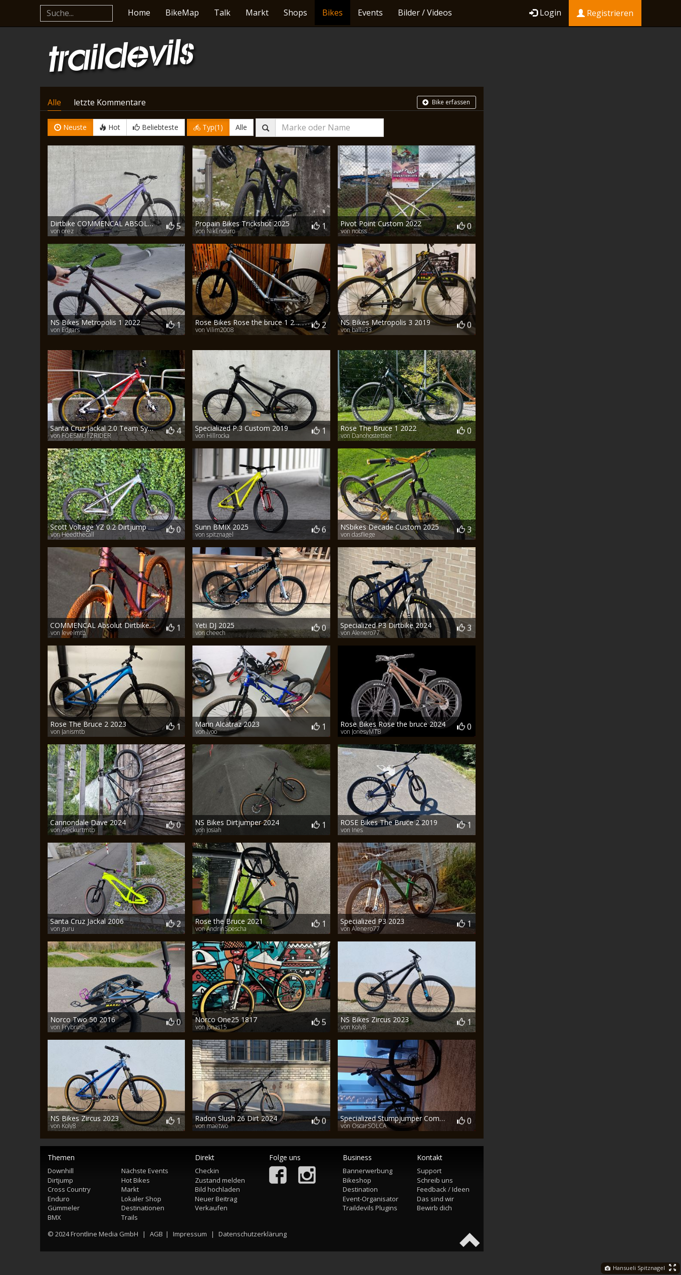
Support (429, 1170)
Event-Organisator (370, 1198)
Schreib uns (435, 1180)
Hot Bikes (135, 1180)
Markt (257, 12)
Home (139, 12)
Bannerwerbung (367, 1170)
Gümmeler (64, 1207)
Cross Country (69, 1189)
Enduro (59, 1198)
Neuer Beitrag (216, 1198)
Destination (360, 1189)
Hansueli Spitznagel (635, 1267)
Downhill (61, 1170)
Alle (54, 102)
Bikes (332, 12)
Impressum (190, 1233)
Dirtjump (60, 1180)
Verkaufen (211, 1207)
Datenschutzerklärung (252, 1233)
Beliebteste (155, 127)
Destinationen (142, 1207)
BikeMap (182, 12)
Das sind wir (435, 1198)
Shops (295, 12)
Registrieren (605, 13)
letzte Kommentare (110, 102)
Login (545, 12)
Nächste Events (144, 1170)
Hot (109, 127)
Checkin (207, 1170)
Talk (222, 12)
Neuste (70, 127)
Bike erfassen (446, 102)
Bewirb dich (434, 1207)
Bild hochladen (217, 1189)
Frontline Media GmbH (104, 1233)
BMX (54, 1217)
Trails (129, 1217)
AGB (156, 1233)
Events (370, 12)
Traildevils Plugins (370, 1207)
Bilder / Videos (425, 12)
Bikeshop (357, 1180)
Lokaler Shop (141, 1198)
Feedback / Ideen (443, 1189)
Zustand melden (220, 1180)
